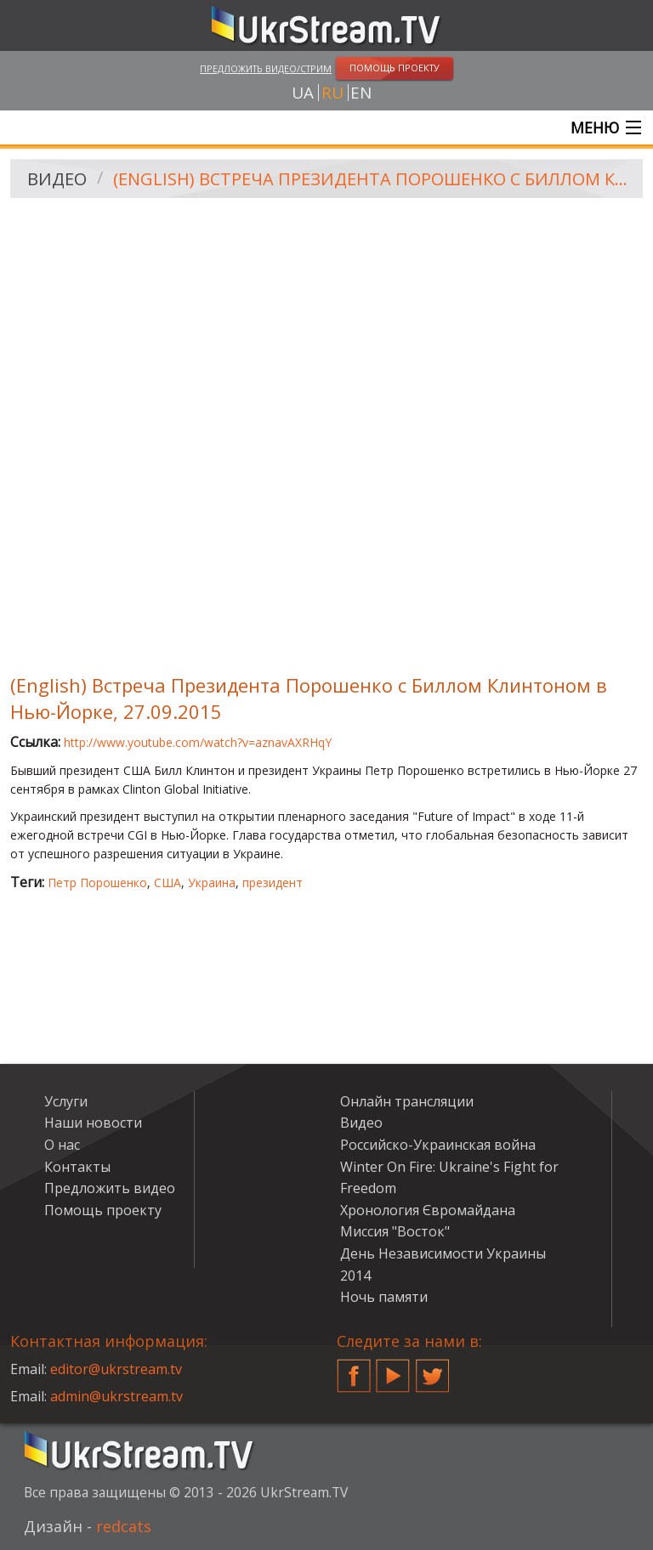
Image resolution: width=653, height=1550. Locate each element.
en (361, 93)
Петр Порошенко (97, 882)
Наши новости (93, 1122)
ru (332, 93)
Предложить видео (109, 1188)
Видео (57, 178)
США (167, 882)
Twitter (433, 1369)
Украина (212, 882)
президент (272, 882)
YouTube (393, 1369)
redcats (123, 1526)
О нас (62, 1144)
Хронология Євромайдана (427, 1210)
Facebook (354, 1369)
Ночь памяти (384, 1296)
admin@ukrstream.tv (116, 1396)
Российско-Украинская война (438, 1144)
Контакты (77, 1166)
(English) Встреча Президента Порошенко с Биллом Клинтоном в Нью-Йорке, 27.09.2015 (372, 178)
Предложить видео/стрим (266, 68)
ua (303, 93)
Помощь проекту (103, 1210)
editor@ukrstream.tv (116, 1369)
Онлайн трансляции (407, 1101)
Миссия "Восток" (395, 1231)
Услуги (66, 1101)
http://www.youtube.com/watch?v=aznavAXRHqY (198, 742)
